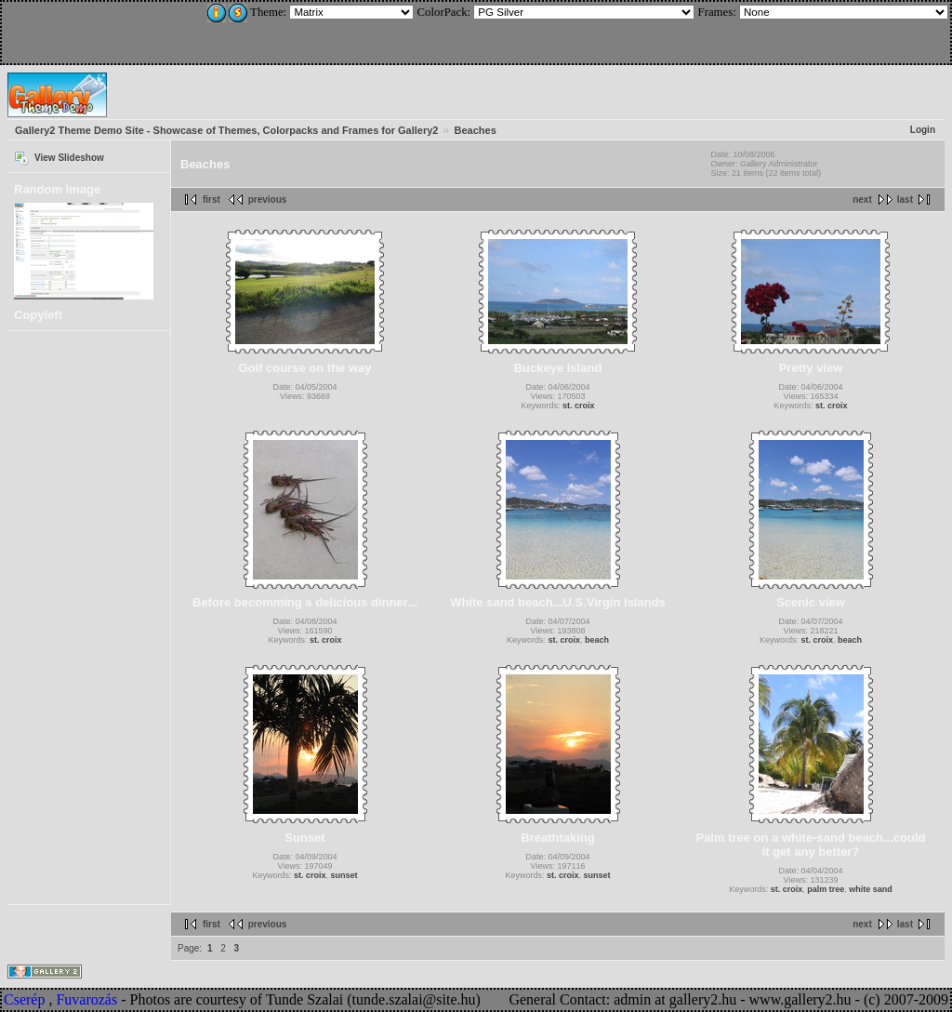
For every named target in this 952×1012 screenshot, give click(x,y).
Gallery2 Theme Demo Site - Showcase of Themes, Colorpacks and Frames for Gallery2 (226, 130)
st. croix (578, 405)
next (862, 199)
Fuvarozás (86, 999)
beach (597, 640)
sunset (344, 875)
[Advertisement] (127, 30)
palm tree (825, 889)
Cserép (24, 999)
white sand (870, 889)
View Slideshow (69, 158)
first (211, 199)
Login (922, 130)
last (905, 199)
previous (267, 199)
